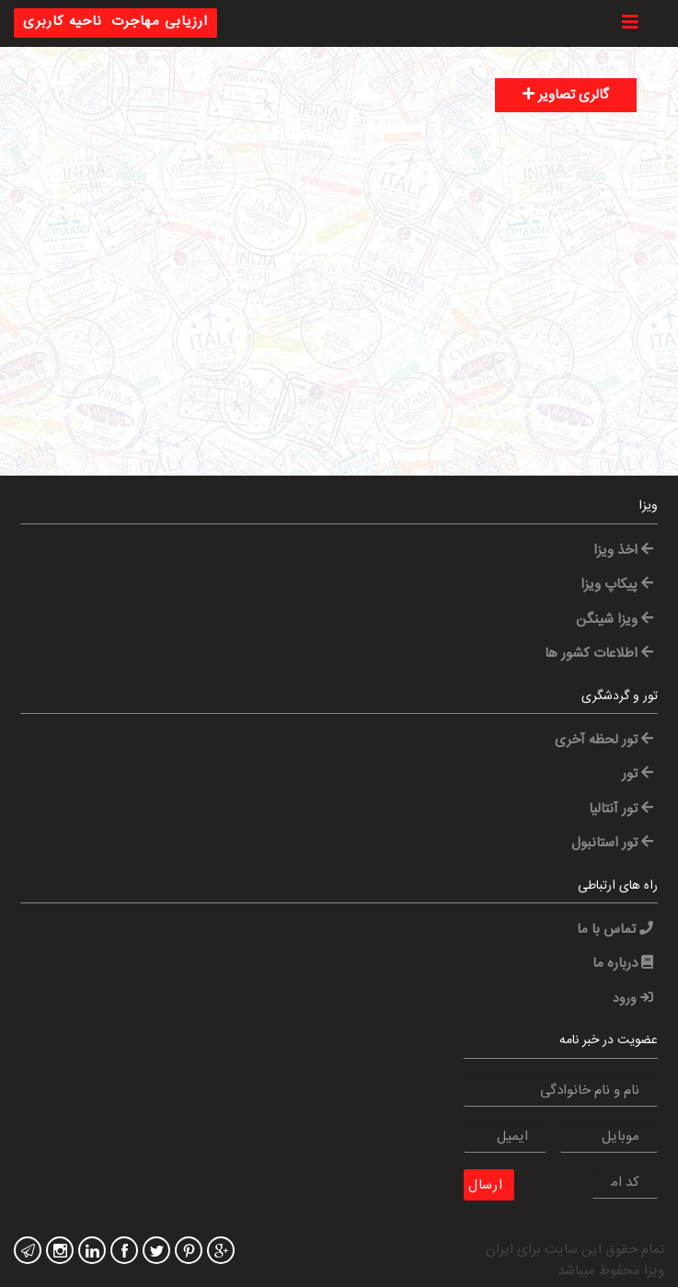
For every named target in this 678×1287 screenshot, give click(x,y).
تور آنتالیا (621, 809)
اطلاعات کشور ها (599, 653)
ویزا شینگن (614, 619)
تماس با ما (615, 929)
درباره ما (622, 963)
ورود (633, 999)
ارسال (485, 1185)
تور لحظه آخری (604, 740)
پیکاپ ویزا (616, 584)
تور (637, 774)
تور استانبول (612, 843)
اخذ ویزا (623, 550)
